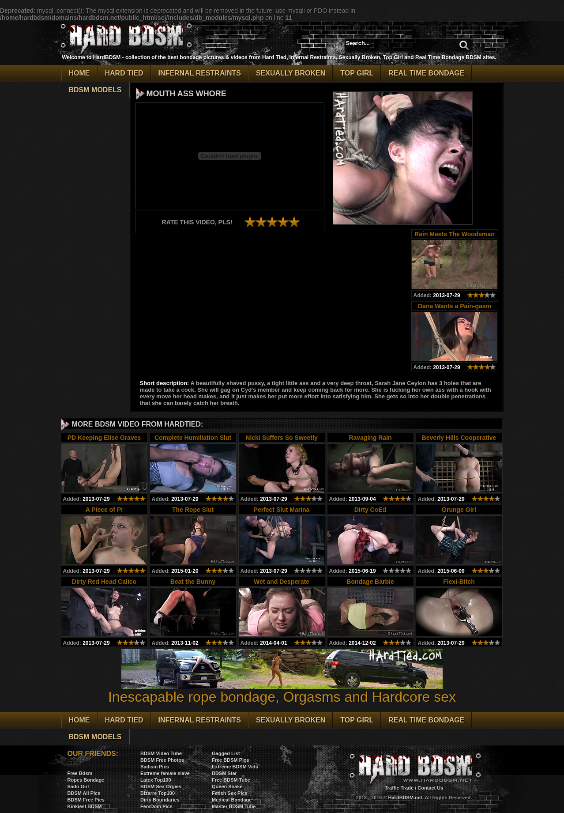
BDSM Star (224, 773)
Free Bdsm (80, 773)
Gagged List (226, 753)
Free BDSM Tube (231, 780)
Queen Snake (227, 786)
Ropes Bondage (86, 780)
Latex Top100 (155, 780)
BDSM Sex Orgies (160, 786)
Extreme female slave (165, 773)
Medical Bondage (232, 799)
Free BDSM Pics (230, 760)
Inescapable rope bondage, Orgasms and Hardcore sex (282, 690)
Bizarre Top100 (157, 793)
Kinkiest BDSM (85, 806)
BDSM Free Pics (86, 799)
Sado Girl (78, 786)
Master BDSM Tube (234, 806)
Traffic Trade (399, 787)
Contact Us (430, 787)
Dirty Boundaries (160, 799)
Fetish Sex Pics (230, 793)
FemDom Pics (156, 806)
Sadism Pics (154, 766)
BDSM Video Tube (161, 753)
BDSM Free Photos (162, 760)
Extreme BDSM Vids (235, 766)
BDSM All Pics (84, 793)
